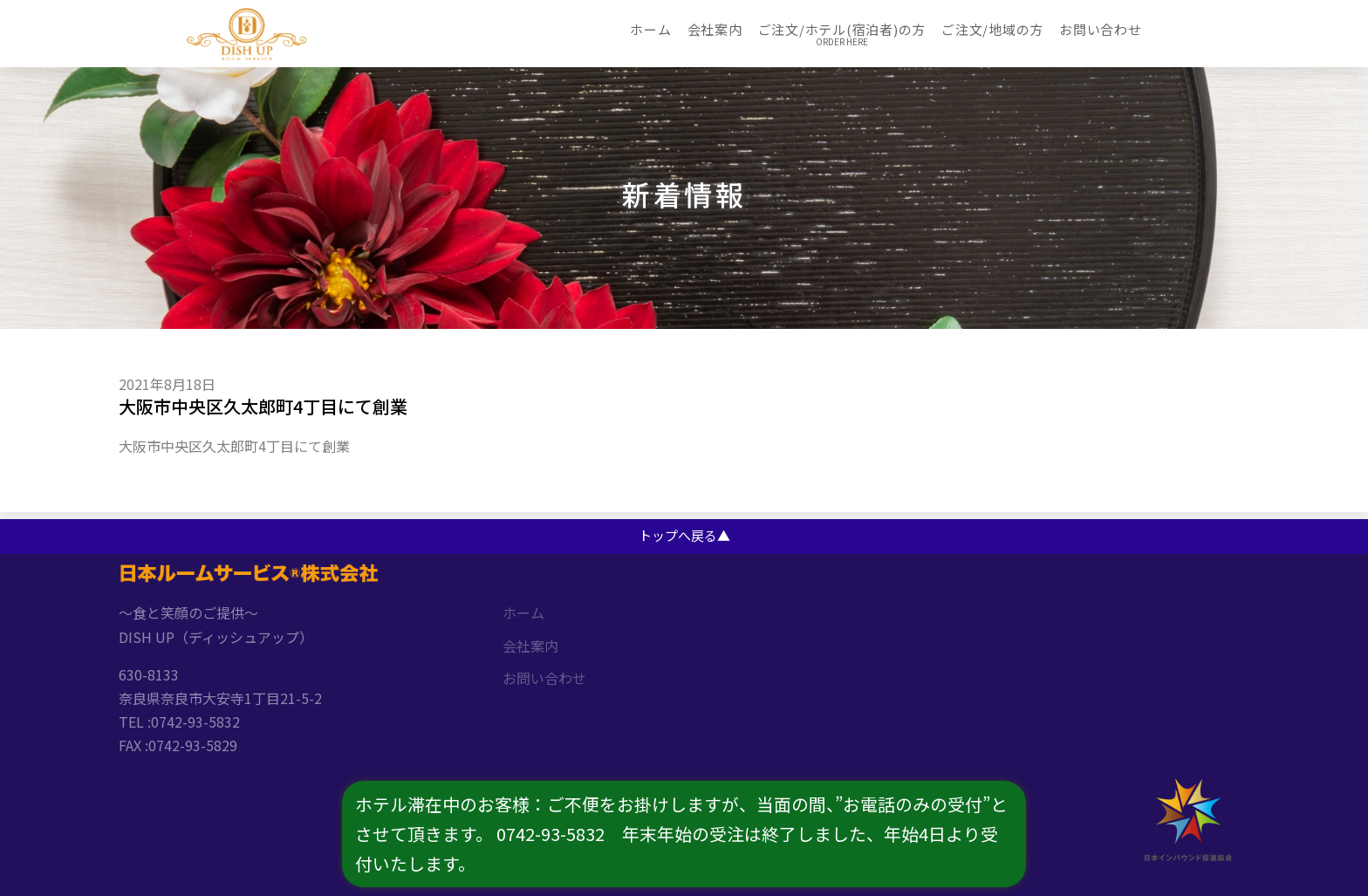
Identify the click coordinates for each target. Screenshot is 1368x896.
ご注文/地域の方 (992, 28)
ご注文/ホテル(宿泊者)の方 (842, 28)
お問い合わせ (1100, 28)
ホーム (650, 28)
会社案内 (714, 28)
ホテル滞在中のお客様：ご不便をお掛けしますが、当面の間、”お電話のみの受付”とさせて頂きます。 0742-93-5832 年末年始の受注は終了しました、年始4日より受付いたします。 (682, 833)
